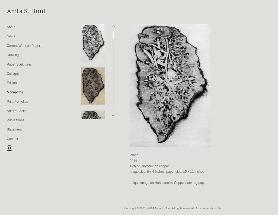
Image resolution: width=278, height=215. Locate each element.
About (11, 27)
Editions (12, 83)
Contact (12, 139)
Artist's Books (16, 111)
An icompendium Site (209, 208)
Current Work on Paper (23, 46)
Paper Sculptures (19, 64)
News (11, 36)
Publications (15, 120)
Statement (14, 129)
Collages (13, 74)
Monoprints (15, 92)
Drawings (13, 55)
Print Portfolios (17, 101)
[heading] (20, 11)
